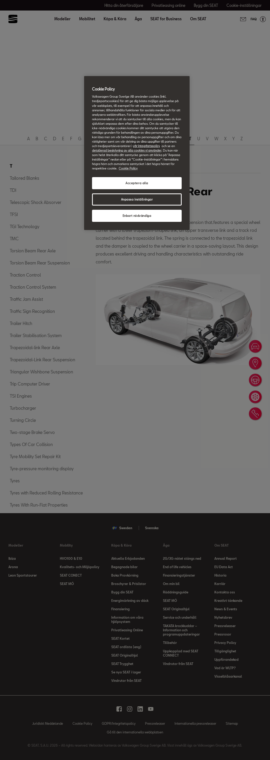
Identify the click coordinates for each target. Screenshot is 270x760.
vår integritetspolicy (146, 146)
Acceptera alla (137, 183)
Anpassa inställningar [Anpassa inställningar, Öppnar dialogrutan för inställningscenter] (137, 199)
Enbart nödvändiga (137, 215)
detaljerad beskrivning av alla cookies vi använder (126, 150)
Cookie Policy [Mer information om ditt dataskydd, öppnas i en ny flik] (128, 168)
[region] (137, 153)
